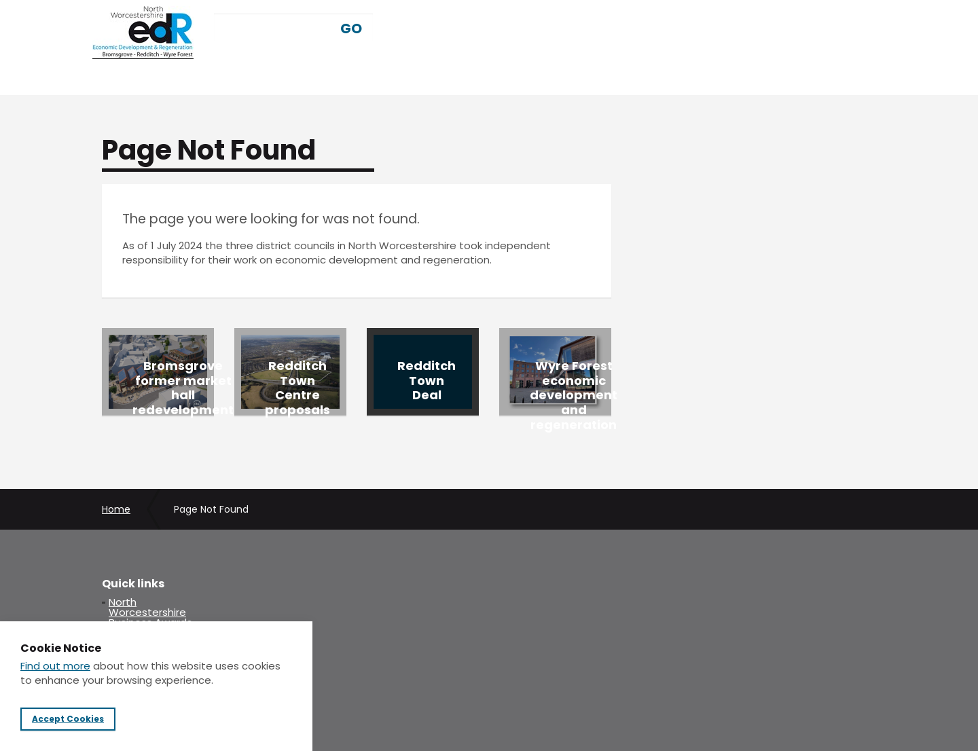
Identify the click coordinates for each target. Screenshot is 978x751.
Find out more (55, 666)
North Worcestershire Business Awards (150, 612)
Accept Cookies (68, 719)
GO (351, 28)
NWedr (143, 32)
